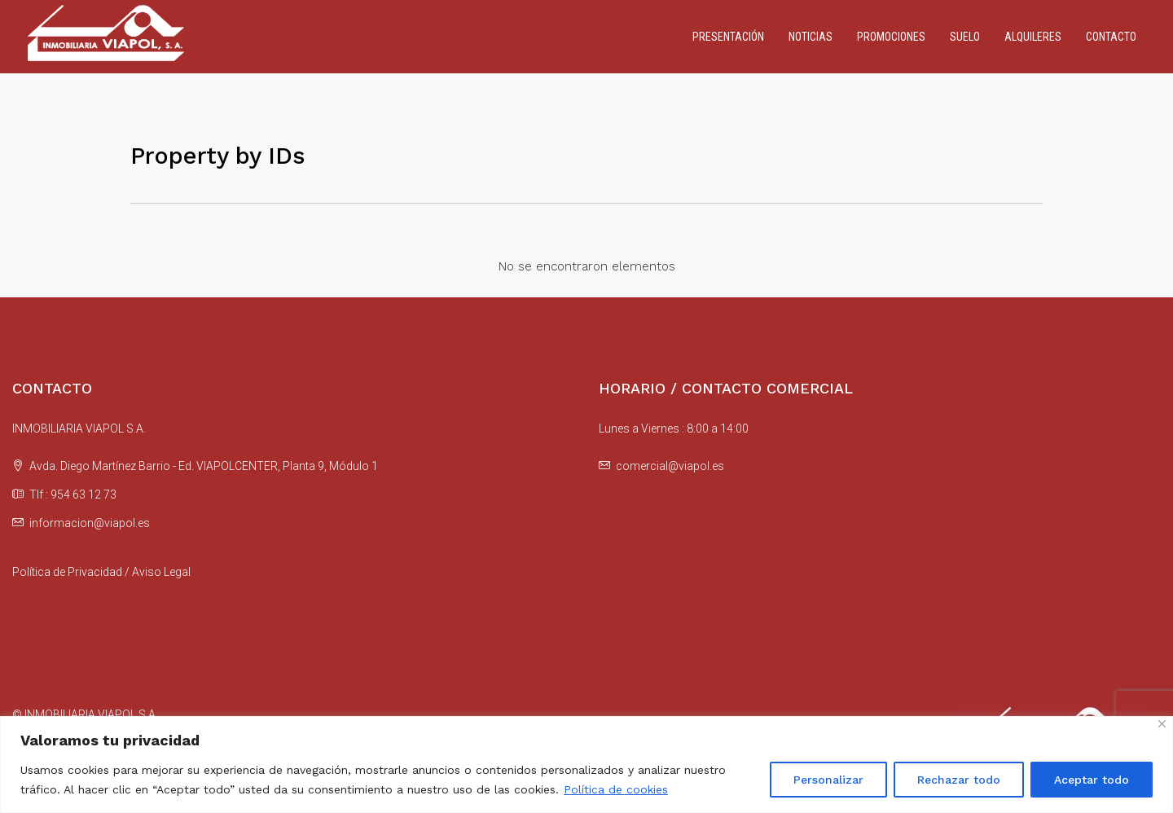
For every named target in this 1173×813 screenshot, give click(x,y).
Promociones (891, 36)
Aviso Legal (161, 571)
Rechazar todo (958, 779)
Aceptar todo (1091, 779)
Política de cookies (616, 789)
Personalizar (828, 779)
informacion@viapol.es (89, 523)
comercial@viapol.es (670, 465)
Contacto (1111, 36)
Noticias (811, 36)
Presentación (728, 36)
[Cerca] (1162, 723)
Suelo (965, 36)
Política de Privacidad (67, 571)
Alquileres (1032, 36)
